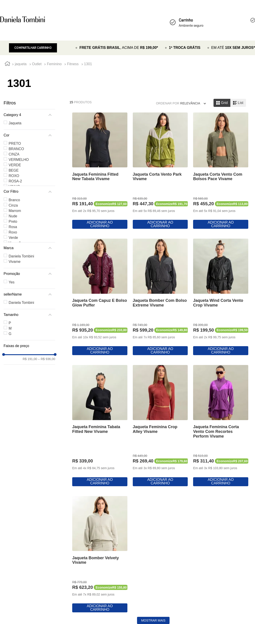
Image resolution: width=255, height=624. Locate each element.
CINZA (14, 154)
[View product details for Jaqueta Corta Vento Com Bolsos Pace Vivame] (220, 171)
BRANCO (16, 149)
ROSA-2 (15, 181)
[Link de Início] (7, 64)
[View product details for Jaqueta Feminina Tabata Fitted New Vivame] (99, 426)
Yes (11, 282)
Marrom (15, 211)
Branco (14, 200)
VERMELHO (19, 160)
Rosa (13, 227)
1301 (88, 64)
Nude (13, 216)
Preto (13, 221)
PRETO (15, 143)
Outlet (37, 64)
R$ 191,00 (30, 359)
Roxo (13, 232)
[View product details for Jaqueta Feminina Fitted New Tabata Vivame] (99, 171)
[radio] (222, 103)
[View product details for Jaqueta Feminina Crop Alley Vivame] (160, 426)
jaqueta (21, 64)
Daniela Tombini (21, 256)
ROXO (14, 176)
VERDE (15, 165)
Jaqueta (15, 123)
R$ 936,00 (46, 359)
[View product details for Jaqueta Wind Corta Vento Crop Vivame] (220, 297)
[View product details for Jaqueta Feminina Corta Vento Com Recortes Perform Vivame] (220, 426)
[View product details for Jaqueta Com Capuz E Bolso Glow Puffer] (99, 297)
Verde (13, 238)
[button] (29, 115)
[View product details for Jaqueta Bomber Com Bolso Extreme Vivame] (160, 297)
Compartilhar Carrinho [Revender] (33, 47)
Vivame (14, 261)
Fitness (73, 64)
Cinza (13, 205)
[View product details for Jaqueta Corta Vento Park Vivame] (160, 171)
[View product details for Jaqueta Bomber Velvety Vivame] (99, 554)
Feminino (54, 64)
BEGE (13, 170)
